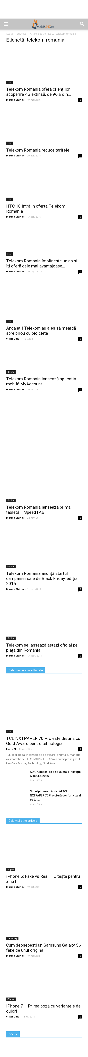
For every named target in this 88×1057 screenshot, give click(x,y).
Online (10, 372)
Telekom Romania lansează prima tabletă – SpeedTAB (38, 510)
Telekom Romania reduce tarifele (37, 150)
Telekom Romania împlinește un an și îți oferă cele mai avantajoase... (41, 263)
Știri (9, 82)
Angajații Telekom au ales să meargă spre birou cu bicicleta (41, 331)
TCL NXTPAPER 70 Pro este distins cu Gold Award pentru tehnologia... (43, 741)
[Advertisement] (44, 11)
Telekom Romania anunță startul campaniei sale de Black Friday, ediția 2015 (42, 578)
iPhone (11, 999)
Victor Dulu (12, 338)
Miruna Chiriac (15, 99)
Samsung (12, 938)
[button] (82, 24)
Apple (10, 869)
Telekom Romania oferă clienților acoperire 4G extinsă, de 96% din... (38, 92)
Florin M (11, 748)
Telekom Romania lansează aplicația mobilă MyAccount (41, 381)
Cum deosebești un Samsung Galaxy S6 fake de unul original (43, 948)
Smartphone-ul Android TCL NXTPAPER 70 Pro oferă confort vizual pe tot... (55, 795)
